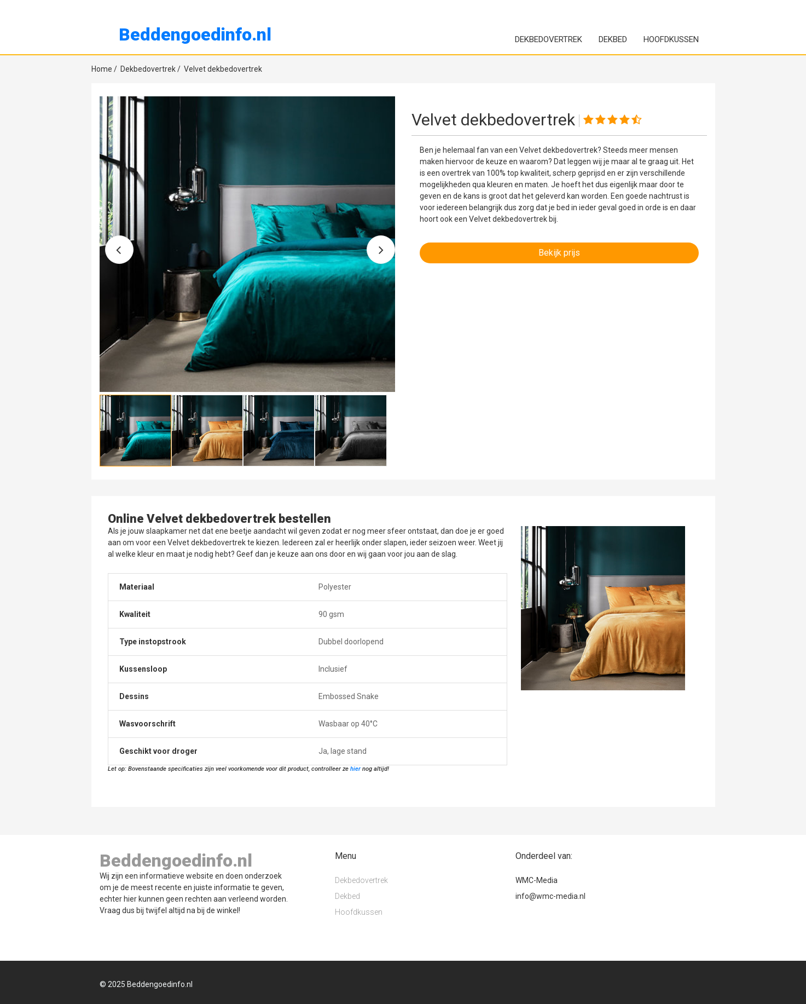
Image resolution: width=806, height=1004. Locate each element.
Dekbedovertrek (548, 39)
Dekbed (613, 39)
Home (104, 69)
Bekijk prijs (559, 252)
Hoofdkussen (671, 39)
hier (355, 768)
